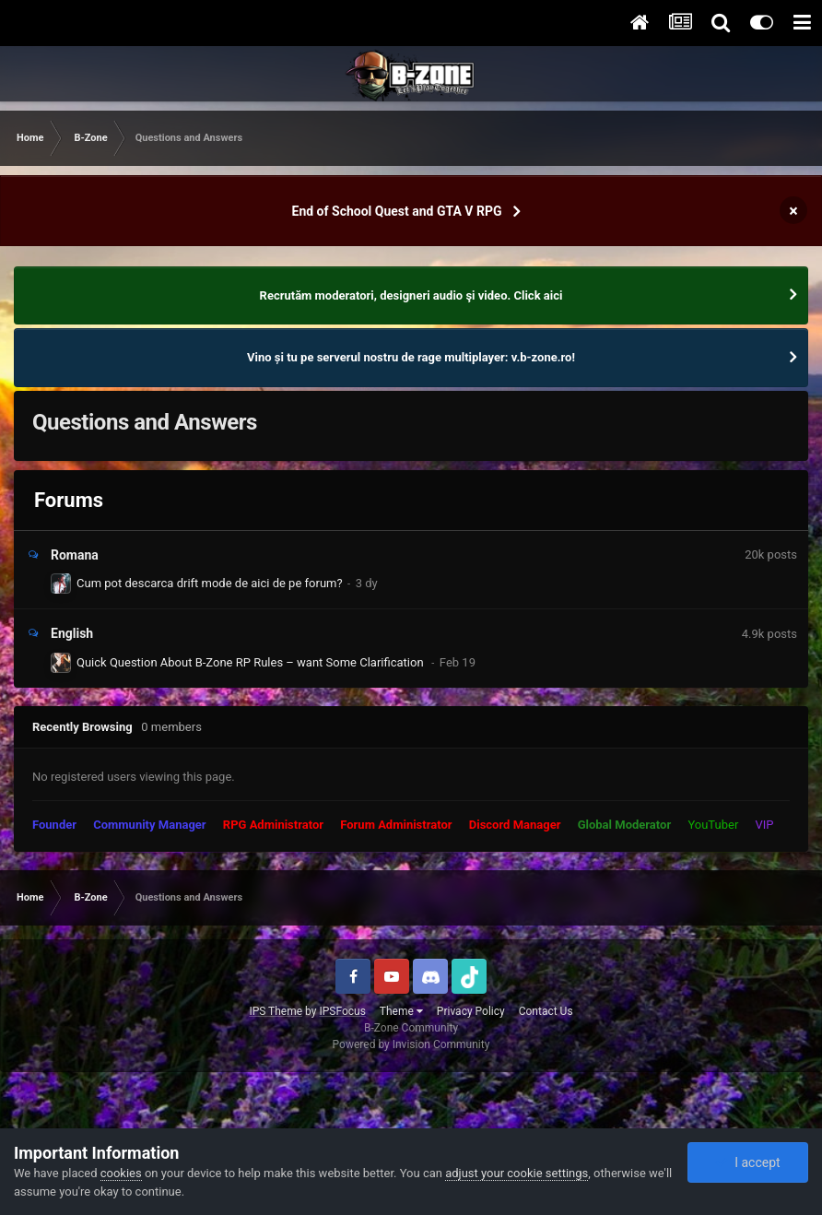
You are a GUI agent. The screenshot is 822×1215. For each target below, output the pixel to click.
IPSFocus (342, 1011)
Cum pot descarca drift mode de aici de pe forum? (209, 583)
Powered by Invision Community (411, 1044)
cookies (121, 1173)
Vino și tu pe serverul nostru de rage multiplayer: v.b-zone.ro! (411, 357)
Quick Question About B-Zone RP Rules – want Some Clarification (251, 662)
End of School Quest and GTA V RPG (397, 211)
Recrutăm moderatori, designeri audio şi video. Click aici (411, 295)
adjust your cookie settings (516, 1173)
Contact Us (546, 1011)
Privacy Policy (471, 1011)
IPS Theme (275, 1011)
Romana (75, 555)
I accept (747, 1162)
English (72, 633)
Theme (401, 1011)
